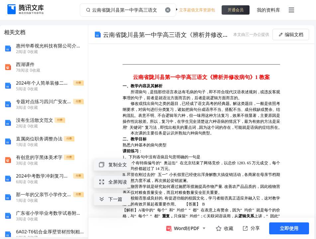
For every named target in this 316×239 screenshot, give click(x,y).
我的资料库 (268, 10)
